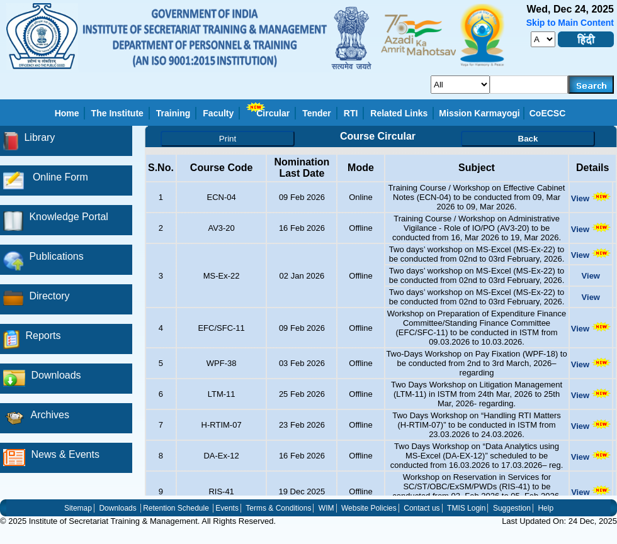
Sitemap (78, 508)
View (591, 198)
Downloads (117, 508)
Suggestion (512, 508)
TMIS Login (466, 508)
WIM (326, 508)
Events (227, 508)
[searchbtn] (591, 84)
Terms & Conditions (278, 508)
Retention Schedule (176, 508)
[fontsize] (543, 39)
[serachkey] (529, 84)
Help (545, 508)
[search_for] (460, 84)
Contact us (421, 508)
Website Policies (369, 508)
